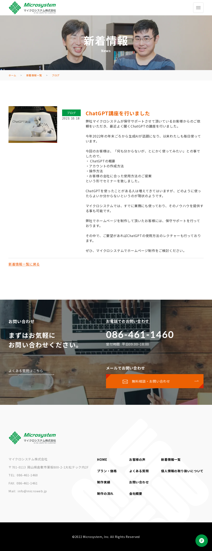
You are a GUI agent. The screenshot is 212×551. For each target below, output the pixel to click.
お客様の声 (137, 459)
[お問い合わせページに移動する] (155, 381)
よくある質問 (139, 471)
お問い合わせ (139, 482)
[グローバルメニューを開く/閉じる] (198, 7)
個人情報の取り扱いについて (182, 471)
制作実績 (103, 482)
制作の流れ (105, 493)
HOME (102, 459)
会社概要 (135, 493)
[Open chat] (201, 540)
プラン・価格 (107, 471)
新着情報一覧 (171, 459)
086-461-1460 (140, 334)
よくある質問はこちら (25, 370)
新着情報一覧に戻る (24, 264)
